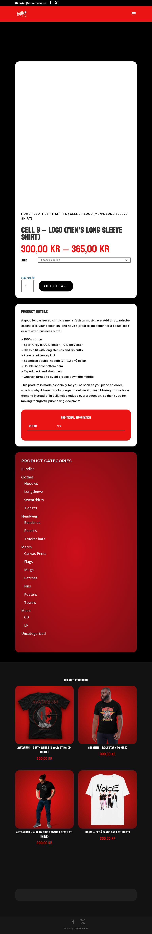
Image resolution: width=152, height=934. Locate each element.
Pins (27, 586)
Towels (30, 602)
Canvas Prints (35, 553)
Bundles (27, 468)
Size (24, 260)
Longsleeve (33, 491)
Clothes (41, 213)
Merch (26, 547)
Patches (30, 578)
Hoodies (31, 483)
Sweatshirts (34, 499)
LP (26, 625)
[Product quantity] (27, 286)
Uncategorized (33, 633)
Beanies (30, 530)
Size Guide (28, 277)
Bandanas (32, 522)
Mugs (29, 569)
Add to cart (55, 286)
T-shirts (59, 213)
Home (26, 213)
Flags (28, 561)
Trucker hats (34, 539)
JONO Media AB (80, 928)
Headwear (29, 516)
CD (26, 617)
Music (26, 610)
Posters (30, 594)
